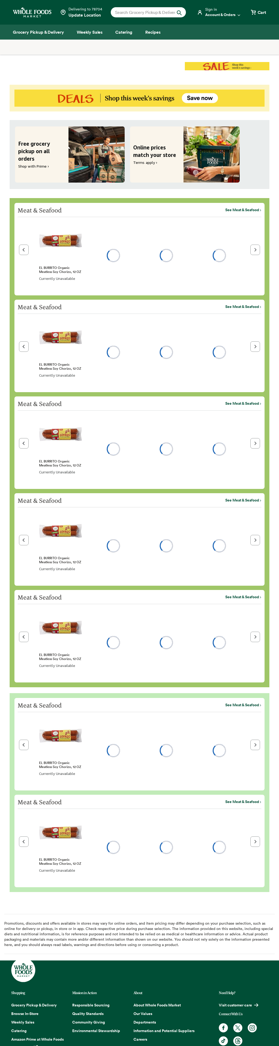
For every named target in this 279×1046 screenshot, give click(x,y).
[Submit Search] (179, 12)
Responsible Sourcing (90, 1005)
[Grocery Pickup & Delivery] (38, 32)
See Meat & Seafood (242, 210)
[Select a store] (81, 12)
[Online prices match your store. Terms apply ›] (185, 154)
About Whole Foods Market (157, 1005)
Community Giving (88, 1022)
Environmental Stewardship (96, 1030)
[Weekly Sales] (89, 32)
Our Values (142, 1013)
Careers (140, 1039)
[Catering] (123, 32)
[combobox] (145, 12)
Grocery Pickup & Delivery (34, 1005)
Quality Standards (88, 1013)
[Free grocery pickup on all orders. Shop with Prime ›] (70, 154)
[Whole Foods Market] (32, 12)
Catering (18, 1030)
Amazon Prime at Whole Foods (37, 1039)
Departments (144, 1022)
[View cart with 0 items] (258, 12)
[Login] (219, 12)
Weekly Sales (22, 1022)
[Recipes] (152, 32)
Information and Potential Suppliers (163, 1030)
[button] (24, 250)
